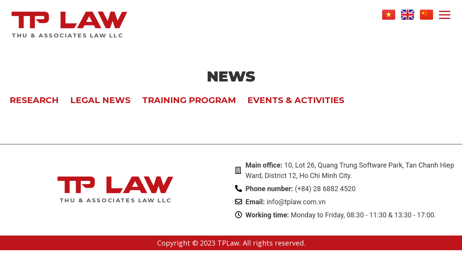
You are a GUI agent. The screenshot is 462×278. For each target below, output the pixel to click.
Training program (189, 100)
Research (34, 100)
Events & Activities (295, 100)
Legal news (100, 100)
